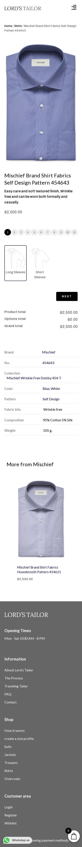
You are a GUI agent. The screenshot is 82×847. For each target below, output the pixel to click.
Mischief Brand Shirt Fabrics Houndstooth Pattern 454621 (39, 569)
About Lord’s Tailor (18, 670)
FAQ (7, 694)
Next (67, 296)
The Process (13, 678)
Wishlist (10, 823)
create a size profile (19, 738)
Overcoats (12, 779)
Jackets (10, 754)
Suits (8, 746)
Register (10, 815)
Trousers (11, 762)
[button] (74, 7)
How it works (14, 730)
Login (8, 807)
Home (8, 26)
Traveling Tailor (16, 686)
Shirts (18, 26)
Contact (10, 702)
